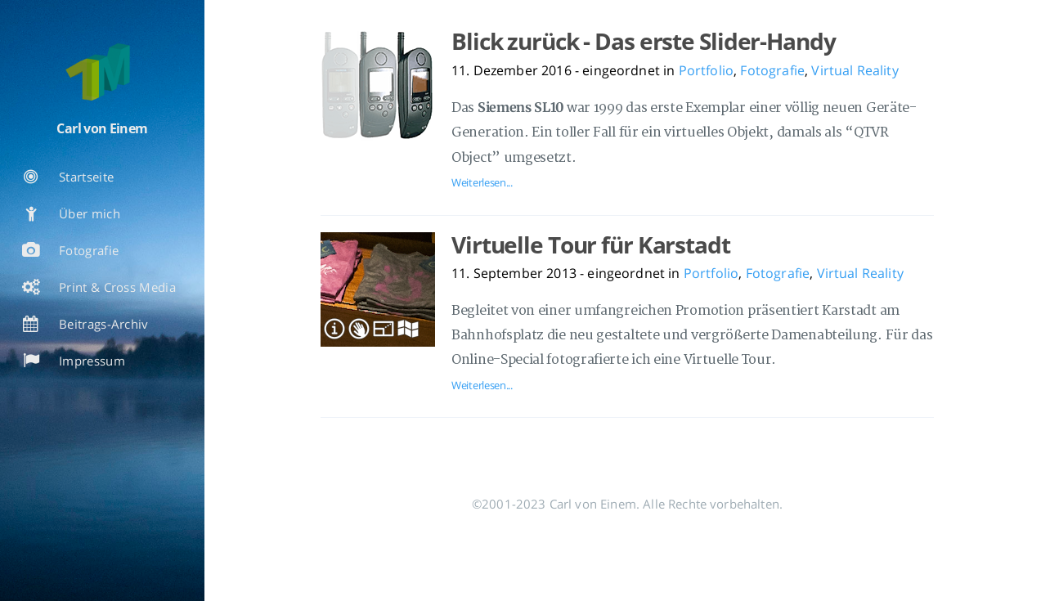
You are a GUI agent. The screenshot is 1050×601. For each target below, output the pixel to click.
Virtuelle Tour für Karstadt (590, 244)
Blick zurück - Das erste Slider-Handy (643, 40)
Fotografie (772, 70)
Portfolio (706, 70)
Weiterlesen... (482, 182)
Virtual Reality (854, 70)
